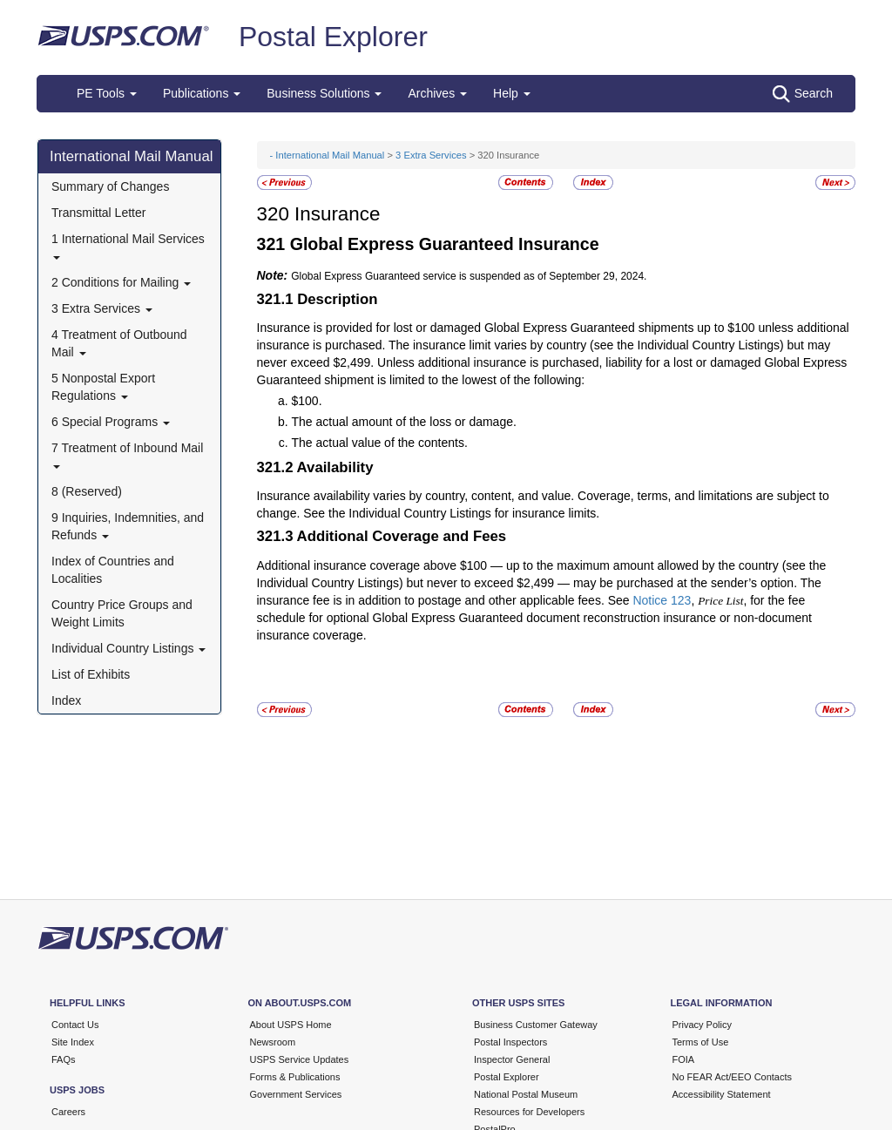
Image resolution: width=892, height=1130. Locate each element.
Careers (68, 1111)
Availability (335, 467)
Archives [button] (437, 93)
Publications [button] (201, 93)
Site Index (72, 1042)
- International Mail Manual (327, 155)
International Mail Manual (131, 156)
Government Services (296, 1094)
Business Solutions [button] (324, 93)
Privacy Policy (702, 1024)
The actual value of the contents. (380, 443)
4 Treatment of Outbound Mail (119, 343)
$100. (307, 401)
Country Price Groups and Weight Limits (122, 613)
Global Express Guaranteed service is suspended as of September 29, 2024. (468, 276)
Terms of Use (700, 1042)
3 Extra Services (101, 308)
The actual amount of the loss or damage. (404, 422)
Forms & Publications (295, 1077)
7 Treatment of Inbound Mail (127, 454)
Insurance (337, 214)
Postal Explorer (333, 36)
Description (337, 299)
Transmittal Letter (98, 213)
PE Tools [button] (107, 93)
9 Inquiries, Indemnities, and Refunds (127, 526)
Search (803, 94)
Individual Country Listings (128, 648)
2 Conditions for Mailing (121, 282)
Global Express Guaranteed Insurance (444, 244)
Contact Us (74, 1024)
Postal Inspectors (510, 1042)
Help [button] (511, 93)
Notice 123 (661, 600)
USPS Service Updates (299, 1059)
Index (66, 700)
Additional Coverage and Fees (402, 536)
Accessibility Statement (721, 1094)
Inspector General (512, 1059)
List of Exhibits (90, 674)
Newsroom (273, 1042)
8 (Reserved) (86, 491)
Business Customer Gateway (536, 1024)
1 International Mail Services (128, 245)
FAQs (63, 1059)
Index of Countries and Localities (112, 569)
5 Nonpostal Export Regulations (103, 387)
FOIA (683, 1059)
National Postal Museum (526, 1094)
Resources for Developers (529, 1111)
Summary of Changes (110, 186)
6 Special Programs (110, 422)
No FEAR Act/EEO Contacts (732, 1077)
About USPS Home (291, 1024)
